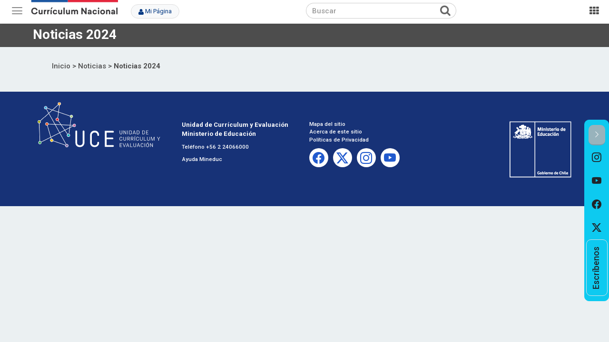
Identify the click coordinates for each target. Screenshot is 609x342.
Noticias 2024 (137, 66)
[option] (597, 157)
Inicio (61, 66)
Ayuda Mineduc (202, 159)
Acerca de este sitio (335, 131)
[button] (597, 135)
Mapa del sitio (327, 124)
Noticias (92, 66)
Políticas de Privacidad (339, 139)
